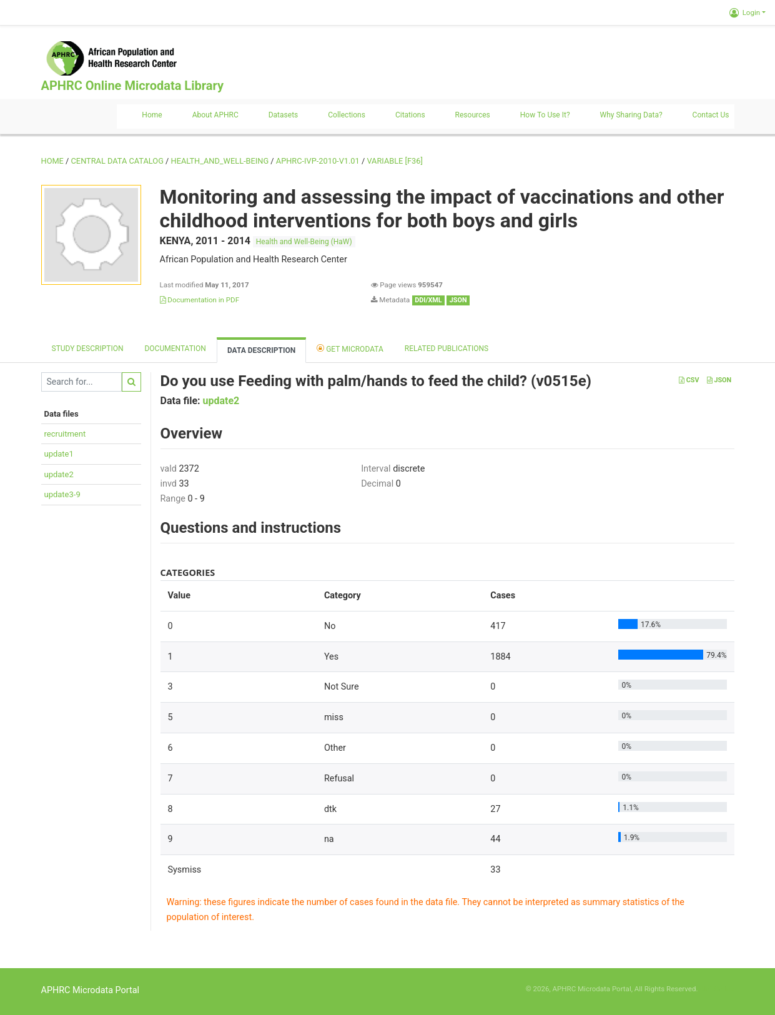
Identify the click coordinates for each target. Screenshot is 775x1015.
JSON (719, 380)
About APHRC (215, 115)
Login (744, 12)
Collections (346, 115)
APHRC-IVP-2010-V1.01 (318, 161)
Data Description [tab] (261, 350)
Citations (410, 115)
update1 (59, 453)
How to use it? (545, 115)
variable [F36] (394, 161)
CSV (689, 380)
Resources (472, 115)
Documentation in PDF (200, 299)
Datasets (284, 115)
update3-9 (62, 494)
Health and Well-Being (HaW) (304, 241)
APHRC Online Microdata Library (132, 85)
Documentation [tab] (174, 348)
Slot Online (716, 988)
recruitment (65, 433)
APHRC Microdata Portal (90, 990)
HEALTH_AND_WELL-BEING (220, 161)
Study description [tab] (88, 348)
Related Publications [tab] (447, 348)
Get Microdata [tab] (350, 348)
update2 (59, 474)
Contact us (711, 115)
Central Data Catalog (117, 161)
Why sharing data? (631, 115)
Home (152, 115)
